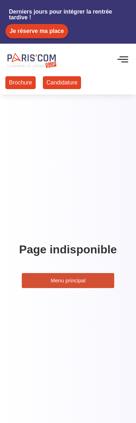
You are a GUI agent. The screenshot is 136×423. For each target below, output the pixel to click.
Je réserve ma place (37, 31)
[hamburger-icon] (123, 60)
